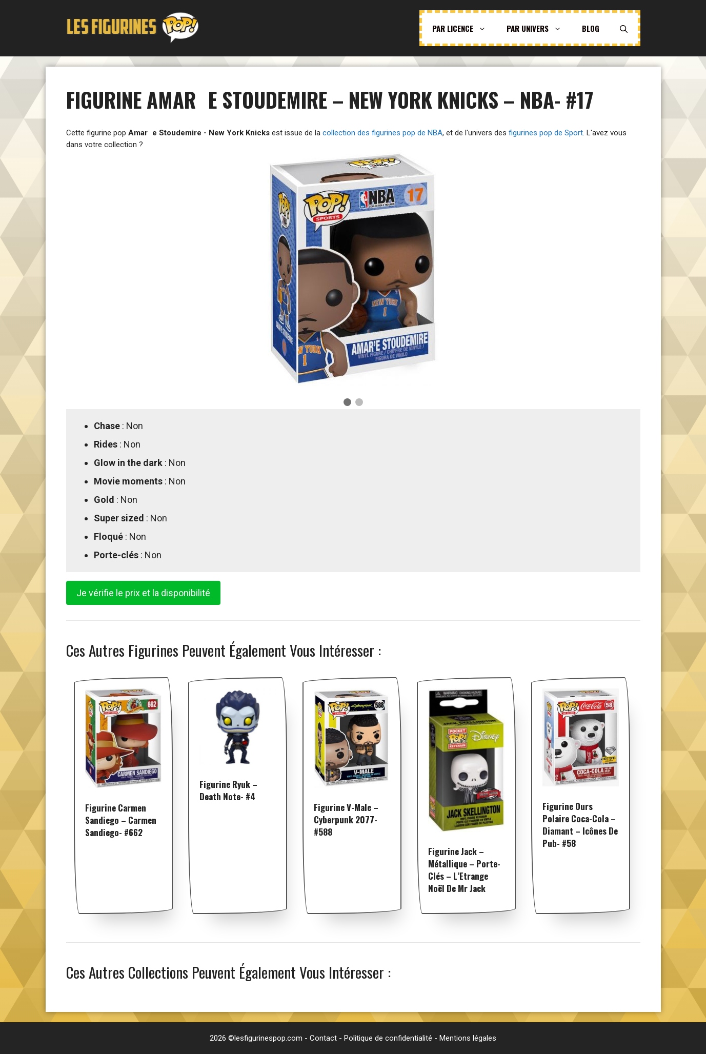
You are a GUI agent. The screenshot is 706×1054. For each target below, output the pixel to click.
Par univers (539, 28)
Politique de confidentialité (388, 1038)
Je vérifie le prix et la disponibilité (143, 592)
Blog (590, 28)
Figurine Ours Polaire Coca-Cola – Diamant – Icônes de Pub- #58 (580, 824)
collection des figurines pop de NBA (382, 132)
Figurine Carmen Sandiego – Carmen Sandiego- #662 (120, 820)
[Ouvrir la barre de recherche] (624, 28)
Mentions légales (467, 1038)
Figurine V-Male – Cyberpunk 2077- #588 (346, 819)
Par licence (464, 28)
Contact (323, 1038)
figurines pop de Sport (546, 132)
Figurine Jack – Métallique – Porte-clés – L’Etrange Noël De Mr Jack (464, 870)
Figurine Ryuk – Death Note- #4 (228, 790)
